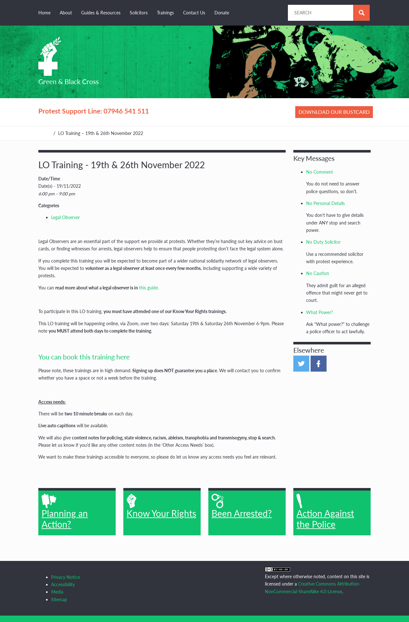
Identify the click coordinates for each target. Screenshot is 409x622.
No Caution (317, 273)
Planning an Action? (65, 512)
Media (57, 591)
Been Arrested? (242, 506)
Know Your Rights (161, 506)
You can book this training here (84, 357)
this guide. (149, 287)
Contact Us (194, 12)
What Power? (319, 312)
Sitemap (59, 599)
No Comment (319, 172)
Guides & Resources (100, 12)
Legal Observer (65, 217)
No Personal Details (325, 203)
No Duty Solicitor (323, 242)
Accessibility (63, 584)
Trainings (165, 12)
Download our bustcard (334, 112)
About (66, 12)
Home (44, 12)
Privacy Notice (65, 577)
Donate (221, 12)
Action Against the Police (325, 512)
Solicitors (139, 12)
